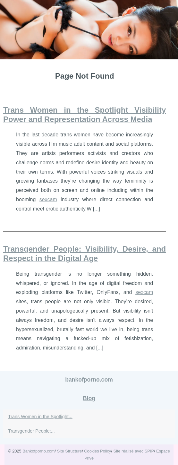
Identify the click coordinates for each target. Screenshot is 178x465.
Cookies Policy (97, 451)
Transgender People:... (31, 431)
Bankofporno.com (38, 451)
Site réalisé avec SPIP (133, 451)
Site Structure (69, 451)
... (96, 208)
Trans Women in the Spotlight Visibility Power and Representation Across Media (84, 115)
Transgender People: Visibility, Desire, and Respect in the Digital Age (84, 254)
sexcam (48, 199)
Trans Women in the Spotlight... (40, 416)
